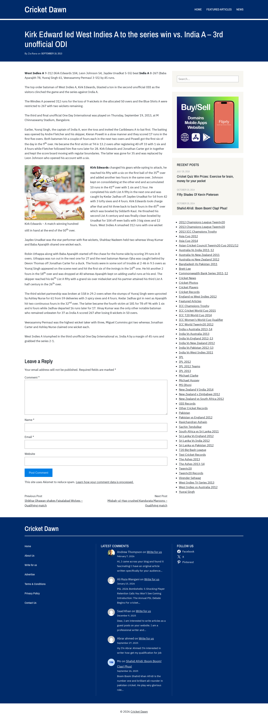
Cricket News (187, 278)
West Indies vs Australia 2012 (198, 487)
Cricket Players (188, 287)
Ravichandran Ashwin (193, 422)
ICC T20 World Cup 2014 (195, 315)
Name (29, 420)
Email (29, 437)
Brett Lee (185, 269)
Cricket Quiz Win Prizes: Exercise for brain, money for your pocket (205, 178)
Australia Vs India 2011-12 (196, 250)
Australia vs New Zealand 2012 (199, 259)
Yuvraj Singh (187, 492)
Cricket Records (189, 292)
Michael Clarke (188, 375)
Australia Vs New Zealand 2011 (199, 255)
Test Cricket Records (192, 455)
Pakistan (184, 413)
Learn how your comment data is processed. (105, 482)
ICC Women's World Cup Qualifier (201, 320)
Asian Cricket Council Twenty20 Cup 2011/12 (208, 245)
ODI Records (187, 403)
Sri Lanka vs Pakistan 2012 (196, 445)
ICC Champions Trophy (194, 306)
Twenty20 (185, 468)
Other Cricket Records (193, 408)
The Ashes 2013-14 (192, 464)
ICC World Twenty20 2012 (196, 324)
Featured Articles (190, 301)
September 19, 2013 (51, 53)
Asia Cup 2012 (188, 236)
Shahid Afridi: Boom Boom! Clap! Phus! (202, 208)
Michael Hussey (189, 380)
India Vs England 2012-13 (196, 338)
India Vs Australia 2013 (194, 334)
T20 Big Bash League (192, 450)
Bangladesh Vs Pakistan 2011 (198, 264)
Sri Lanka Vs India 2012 (194, 441)
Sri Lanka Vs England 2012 (196, 436)
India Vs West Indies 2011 (196, 352)
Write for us (154, 552)
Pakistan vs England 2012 (195, 417)
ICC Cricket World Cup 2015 (197, 310)
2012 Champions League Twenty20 (202, 222)
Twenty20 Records (191, 473)
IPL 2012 (185, 362)
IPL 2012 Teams (189, 366)
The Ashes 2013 (189, 459)
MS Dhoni (185, 385)
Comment (32, 377)
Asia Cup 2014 (188, 241)
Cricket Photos (188, 283)
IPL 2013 (185, 371)
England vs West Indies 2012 (198, 296)
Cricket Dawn (45, 9)
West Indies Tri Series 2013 (196, 482)
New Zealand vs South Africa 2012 (201, 399)
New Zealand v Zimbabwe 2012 (199, 394)
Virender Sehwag (190, 478)
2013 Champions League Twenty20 (202, 227)
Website (30, 454)
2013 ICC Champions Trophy (198, 232)
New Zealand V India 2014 (196, 389)
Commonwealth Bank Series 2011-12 (203, 273)
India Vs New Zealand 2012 (197, 343)
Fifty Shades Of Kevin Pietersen (197, 194)
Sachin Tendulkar (190, 427)
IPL (181, 357)
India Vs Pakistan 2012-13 (196, 348)
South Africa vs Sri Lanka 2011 (199, 431)
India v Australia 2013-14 (195, 329)
